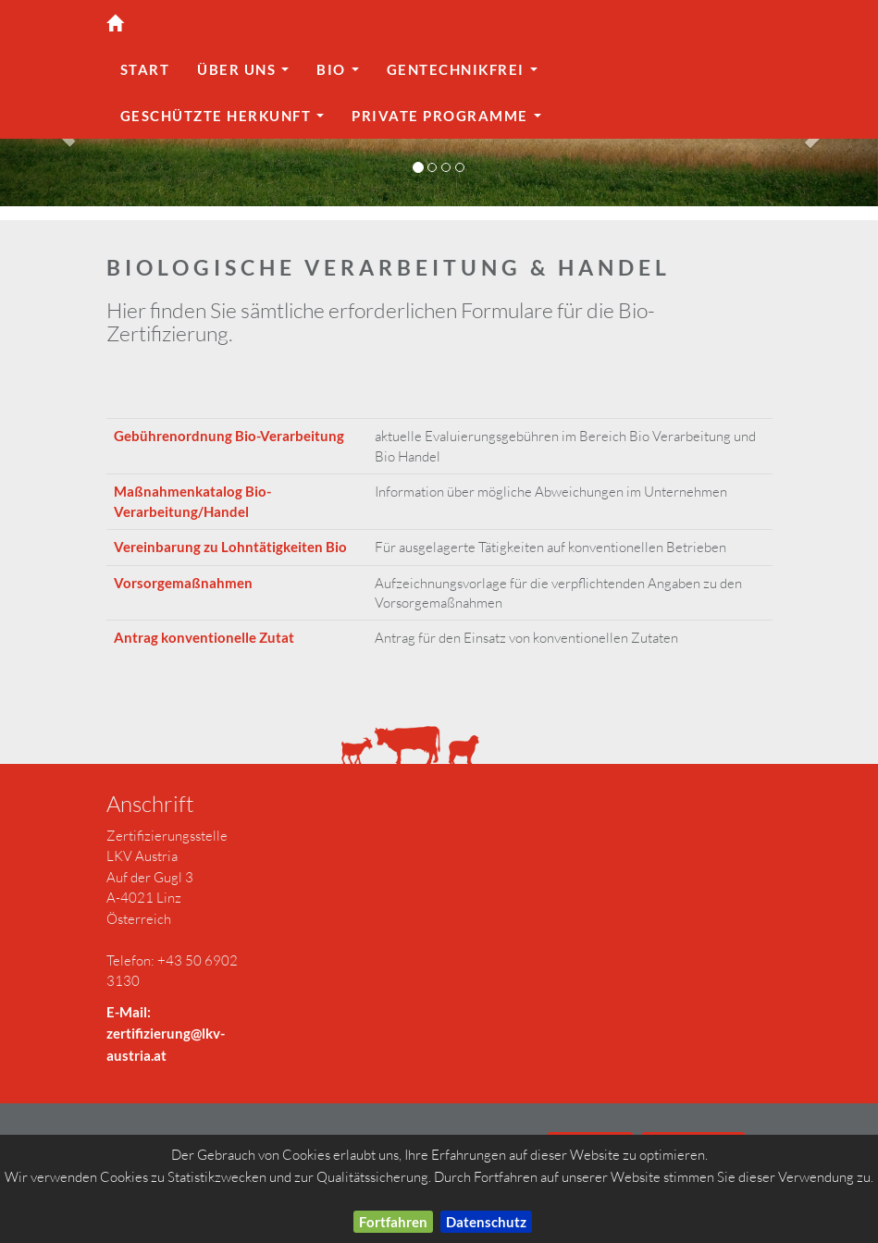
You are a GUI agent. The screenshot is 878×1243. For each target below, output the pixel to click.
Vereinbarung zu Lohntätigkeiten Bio (230, 546)
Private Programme (451, 121)
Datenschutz (486, 1221)
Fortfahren (393, 1221)
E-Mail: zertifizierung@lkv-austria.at (165, 1033)
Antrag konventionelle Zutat (204, 637)
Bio (341, 75)
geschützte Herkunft (226, 121)
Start (145, 69)
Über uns (247, 75)
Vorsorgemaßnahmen (183, 582)
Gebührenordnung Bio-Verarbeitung (229, 435)
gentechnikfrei (467, 75)
